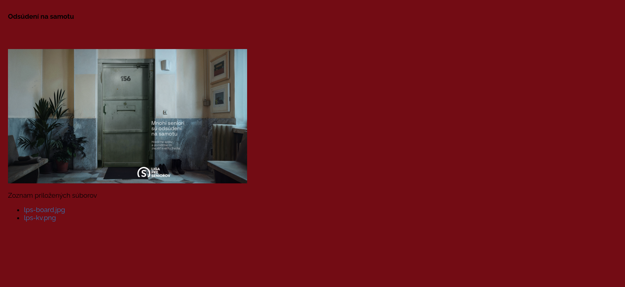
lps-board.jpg (44, 210)
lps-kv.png (40, 218)
